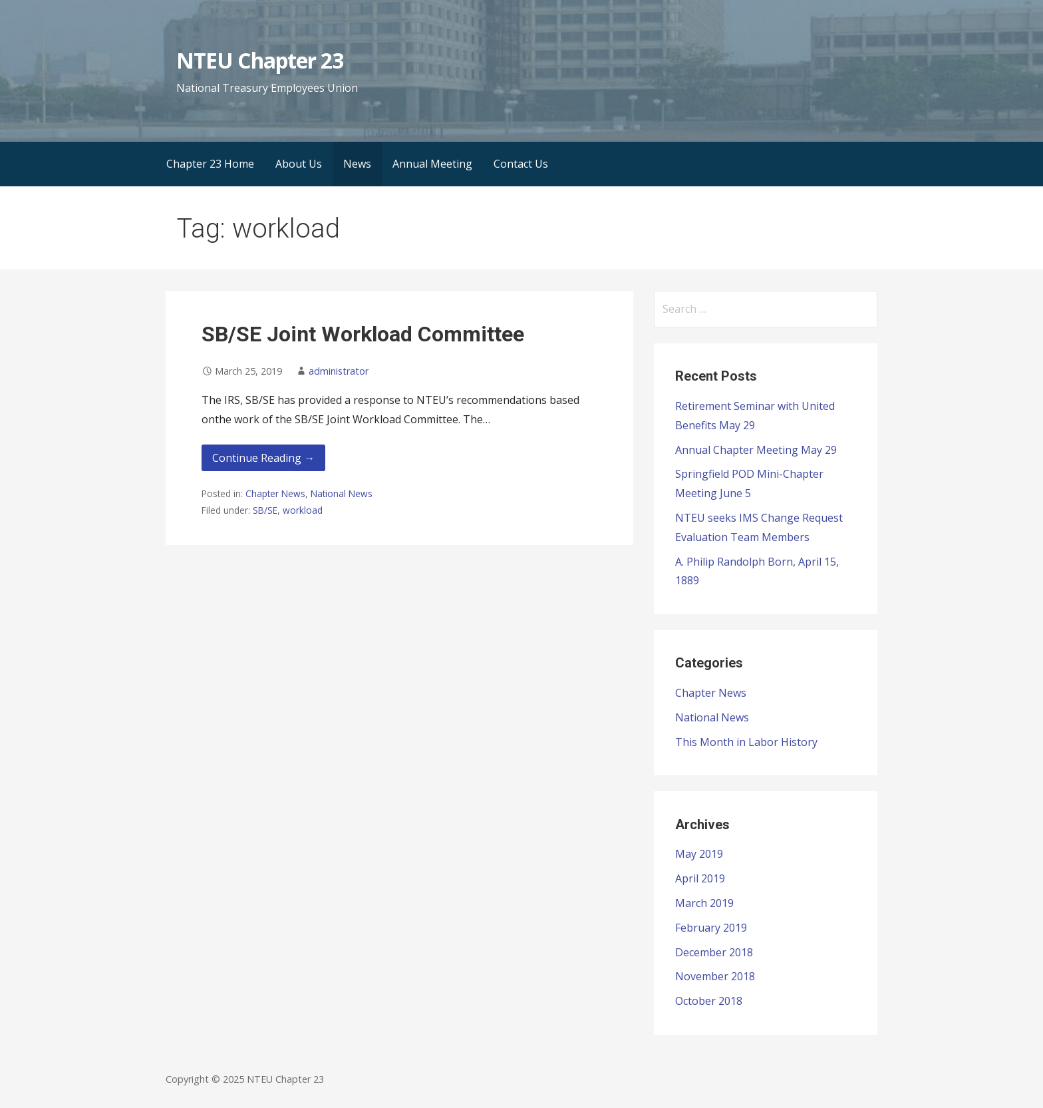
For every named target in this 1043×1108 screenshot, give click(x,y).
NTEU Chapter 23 (259, 60)
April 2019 (700, 878)
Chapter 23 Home (210, 163)
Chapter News (275, 493)
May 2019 (699, 853)
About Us (298, 163)
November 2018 (715, 976)
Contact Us (521, 163)
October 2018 (708, 1001)
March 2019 (704, 903)
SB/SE (265, 510)
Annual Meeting (432, 163)
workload (303, 510)
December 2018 (714, 952)
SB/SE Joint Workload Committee (363, 334)
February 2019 (711, 927)
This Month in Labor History (746, 742)
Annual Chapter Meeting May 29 (756, 450)
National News (341, 493)
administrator (339, 371)
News (357, 163)
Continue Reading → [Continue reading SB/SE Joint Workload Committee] (263, 458)
